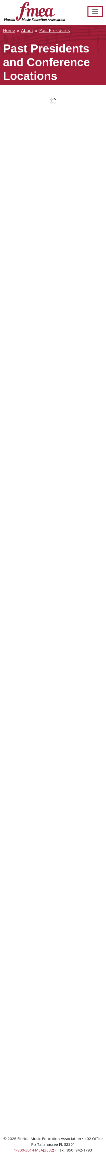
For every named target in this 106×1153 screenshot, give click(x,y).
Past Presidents (54, 30)
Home (9, 30)
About (27, 30)
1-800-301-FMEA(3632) (34, 1150)
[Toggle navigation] (95, 11)
